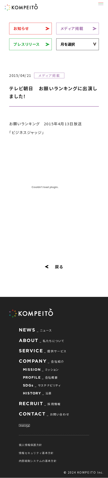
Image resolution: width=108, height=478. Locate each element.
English (28, 424)
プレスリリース (26, 44)
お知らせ (21, 28)
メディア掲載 (71, 28)
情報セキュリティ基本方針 (36, 453)
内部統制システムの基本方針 (38, 461)
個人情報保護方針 (30, 445)
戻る (54, 267)
